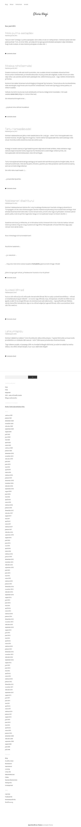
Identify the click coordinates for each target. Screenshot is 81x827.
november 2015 (9, 562)
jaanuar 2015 (8, 584)
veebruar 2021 (9, 415)
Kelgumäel (7, 392)
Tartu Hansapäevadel (18, 128)
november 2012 (9, 654)
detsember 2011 (9, 684)
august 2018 (8, 491)
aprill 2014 (8, 608)
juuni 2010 (7, 722)
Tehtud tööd (18, 4)
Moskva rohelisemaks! (18, 65)
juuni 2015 (7, 573)
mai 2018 (7, 497)
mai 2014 (7, 605)
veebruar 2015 (9, 581)
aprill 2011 (8, 706)
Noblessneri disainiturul (19, 200)
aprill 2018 (8, 499)
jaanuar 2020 (8, 450)
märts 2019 (8, 472)
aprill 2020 (8, 442)
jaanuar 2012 (8, 681)
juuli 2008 (7, 749)
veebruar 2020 (9, 448)
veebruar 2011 (9, 711)
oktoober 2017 (9, 513)
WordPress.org (9, 802)
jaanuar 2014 (8, 616)
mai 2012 (7, 671)
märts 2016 (8, 551)
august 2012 (8, 662)
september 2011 (9, 692)
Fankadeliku (36, 264)
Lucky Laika (8, 772)
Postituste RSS (8, 797)
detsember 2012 (9, 651)
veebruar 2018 (9, 505)
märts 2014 (8, 611)
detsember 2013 (9, 619)
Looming (7, 769)
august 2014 (8, 597)
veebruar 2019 (9, 475)
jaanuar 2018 (8, 507)
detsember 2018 (9, 480)
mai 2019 (7, 467)
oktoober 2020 (9, 426)
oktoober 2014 (9, 592)
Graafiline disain (9, 761)
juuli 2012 (7, 665)
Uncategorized (9, 785)
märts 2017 (8, 524)
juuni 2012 (7, 668)
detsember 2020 (9, 421)
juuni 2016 (7, 543)
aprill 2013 (8, 641)
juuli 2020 (7, 434)
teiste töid (14, 94)
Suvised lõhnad (14, 290)
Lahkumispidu (14, 331)
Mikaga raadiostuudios (11, 398)
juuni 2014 (7, 603)
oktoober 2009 (9, 738)
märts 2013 (8, 643)
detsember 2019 (9, 453)
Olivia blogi (40, 14)
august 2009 (8, 744)
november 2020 (9, 423)
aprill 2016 (8, 548)
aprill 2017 (8, 521)
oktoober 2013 (9, 624)
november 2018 (9, 483)
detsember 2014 (9, 586)
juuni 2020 (7, 437)
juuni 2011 (7, 700)
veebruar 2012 (9, 679)
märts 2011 (8, 709)
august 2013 (8, 630)
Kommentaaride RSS (10, 799)
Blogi (6, 4)
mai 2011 (7, 703)
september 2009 (9, 741)
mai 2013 (7, 638)
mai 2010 (7, 725)
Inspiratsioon (8, 766)
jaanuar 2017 (8, 529)
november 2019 (9, 456)
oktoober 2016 (9, 532)
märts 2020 (8, 445)
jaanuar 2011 (8, 714)
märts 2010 (8, 730)
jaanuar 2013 (8, 649)
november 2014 (9, 589)
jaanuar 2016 (8, 556)
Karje (6, 387)
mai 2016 (7, 546)
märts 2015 (8, 578)
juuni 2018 (7, 494)
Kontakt (26, 4)
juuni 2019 (7, 464)
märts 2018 (8, 502)
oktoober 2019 (9, 459)
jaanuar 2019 (8, 478)
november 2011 (9, 687)
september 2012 (9, 660)
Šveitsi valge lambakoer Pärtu (17, 406)
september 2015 (9, 567)
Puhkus (7, 777)
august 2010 (8, 717)
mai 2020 (7, 440)
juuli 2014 (7, 600)
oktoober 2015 (9, 565)
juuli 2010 (7, 719)
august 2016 (8, 537)
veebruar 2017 (9, 527)
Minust (11, 4)
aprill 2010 (8, 728)
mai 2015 (7, 575)
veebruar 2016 (9, 554)
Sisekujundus (8, 782)
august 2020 (8, 431)
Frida (6, 390)
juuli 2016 (7, 540)
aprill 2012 (8, 673)
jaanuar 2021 (8, 418)
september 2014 (9, 594)
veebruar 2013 (9, 646)
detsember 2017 (9, 510)
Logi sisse (7, 794)
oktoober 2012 (9, 657)
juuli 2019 (7, 461)
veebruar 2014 (9, 613)
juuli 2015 (7, 570)
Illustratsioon (8, 763)
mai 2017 (7, 518)
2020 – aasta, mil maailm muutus (13, 395)
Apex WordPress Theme (35, 825)
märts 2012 (8, 676)
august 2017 (8, 516)
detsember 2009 (9, 736)
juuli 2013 (7, 632)
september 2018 (9, 488)
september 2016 (9, 535)
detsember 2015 (9, 559)
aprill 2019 (8, 469)
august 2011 (8, 695)
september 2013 (9, 627)
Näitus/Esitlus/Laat (9, 774)
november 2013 (9, 622)
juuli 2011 (7, 698)
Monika (7, 406)
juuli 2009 (7, 747)
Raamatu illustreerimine (11, 780)
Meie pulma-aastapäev (19, 33)
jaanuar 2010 (8, 733)
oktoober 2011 (9, 690)
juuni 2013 (7, 635)
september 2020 (9, 429)
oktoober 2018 (9, 486)
